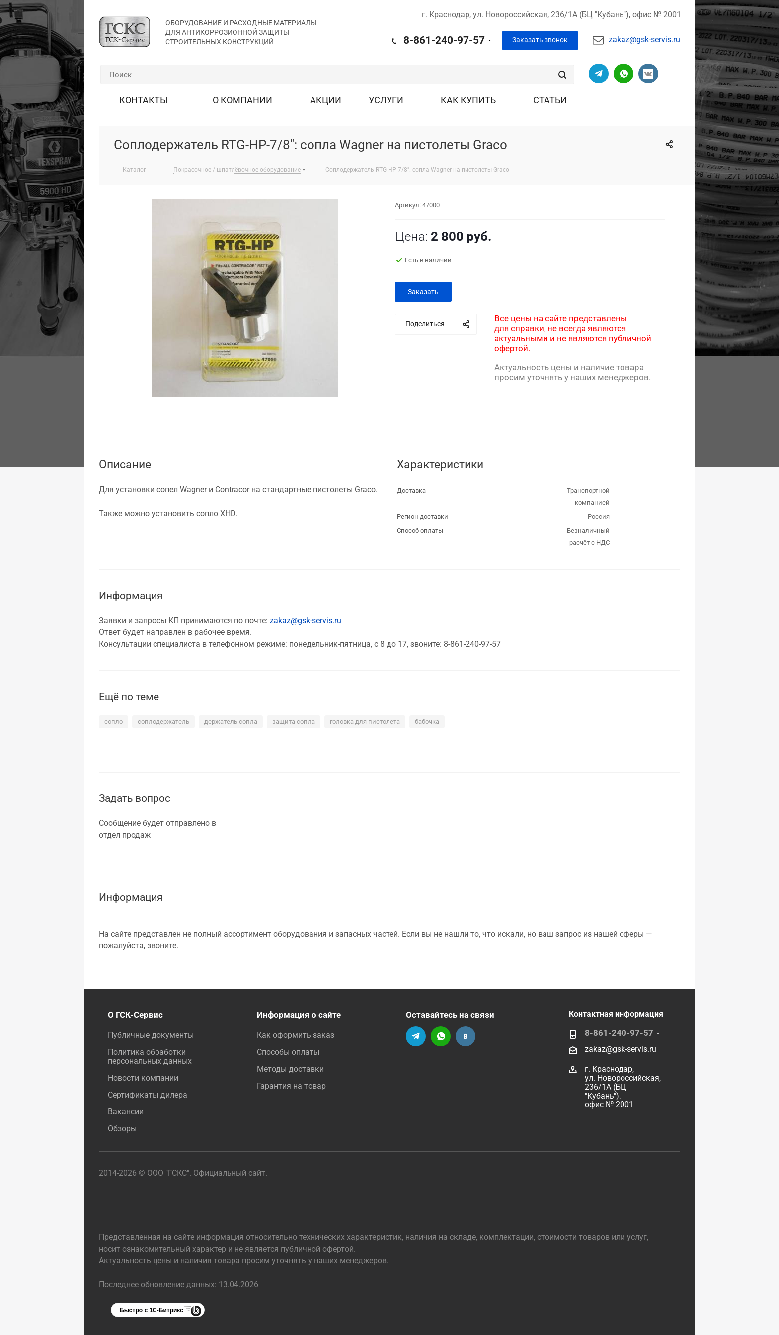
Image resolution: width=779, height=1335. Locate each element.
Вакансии (126, 1111)
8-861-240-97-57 (444, 40)
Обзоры (122, 1128)
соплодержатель (163, 721)
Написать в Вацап (623, 73)
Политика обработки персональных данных (150, 1056)
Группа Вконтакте (648, 73)
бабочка (427, 721)
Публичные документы (151, 1035)
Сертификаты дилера (147, 1094)
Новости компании (143, 1078)
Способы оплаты (288, 1052)
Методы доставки (290, 1069)
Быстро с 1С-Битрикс (151, 1310)
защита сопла (293, 721)
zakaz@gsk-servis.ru (644, 39)
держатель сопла (230, 721)
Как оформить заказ (295, 1035)
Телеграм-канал (599, 73)
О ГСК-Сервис (135, 1015)
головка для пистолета (365, 721)
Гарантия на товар (291, 1086)
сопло (113, 721)
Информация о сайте (299, 1015)
